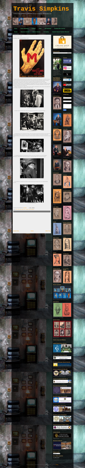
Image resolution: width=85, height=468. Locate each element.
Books (16, 31)
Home (32, 231)
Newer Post (16, 231)
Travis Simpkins (41, 8)
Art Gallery (46, 31)
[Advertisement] (32, 221)
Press (15, 28)
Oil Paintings (48, 28)
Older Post (47, 231)
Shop (40, 28)
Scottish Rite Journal (59, 28)
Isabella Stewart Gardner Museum (60, 31)
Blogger (57, 464)
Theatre (27, 209)
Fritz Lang (19, 209)
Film (16, 209)
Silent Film (23, 209)
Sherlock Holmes (25, 31)
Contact (34, 28)
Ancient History (36, 31)
